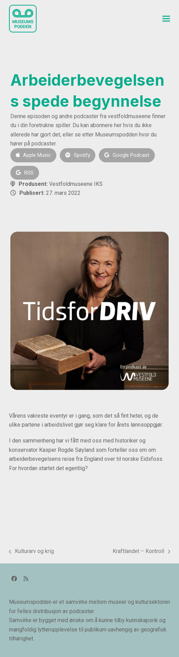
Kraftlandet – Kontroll (141, 552)
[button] (166, 19)
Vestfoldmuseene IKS (76, 184)
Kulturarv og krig (31, 552)
